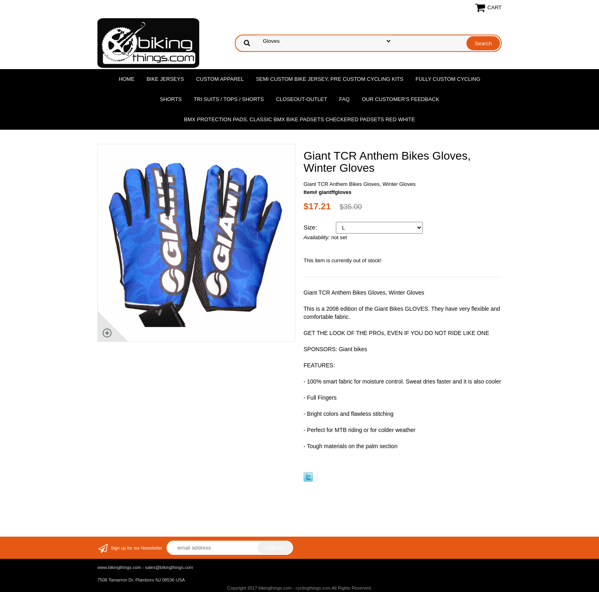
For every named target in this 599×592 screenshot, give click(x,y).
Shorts (170, 99)
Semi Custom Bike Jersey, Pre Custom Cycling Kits (329, 79)
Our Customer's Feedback (400, 99)
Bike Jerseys (165, 79)
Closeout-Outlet (301, 99)
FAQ (344, 99)
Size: (311, 227)
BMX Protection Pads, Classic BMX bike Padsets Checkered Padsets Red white (299, 119)
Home (127, 79)
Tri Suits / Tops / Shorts (229, 99)
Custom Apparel (220, 79)
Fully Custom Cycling (448, 79)
